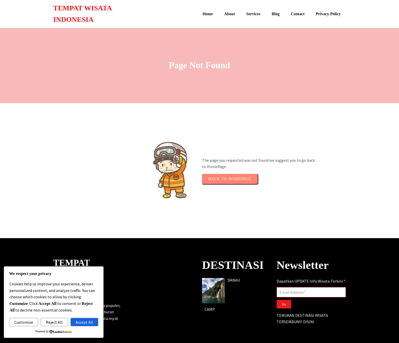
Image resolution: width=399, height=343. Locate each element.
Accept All (84, 322)
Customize (23, 322)
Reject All (54, 322)
